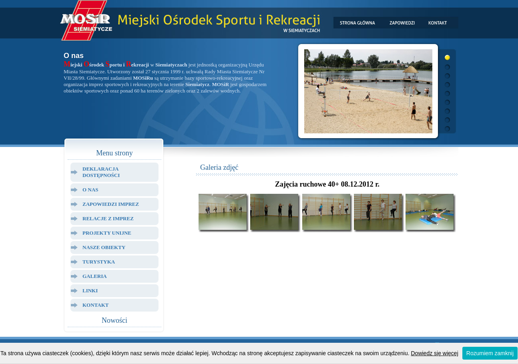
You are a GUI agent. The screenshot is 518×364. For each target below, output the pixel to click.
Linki (90, 291)
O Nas (90, 190)
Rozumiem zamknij (490, 353)
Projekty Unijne (106, 233)
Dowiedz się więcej (434, 353)
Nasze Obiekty (103, 247)
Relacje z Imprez (108, 218)
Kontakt (95, 305)
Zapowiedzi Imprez (110, 204)
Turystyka (98, 262)
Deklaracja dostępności (101, 172)
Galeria (94, 276)
